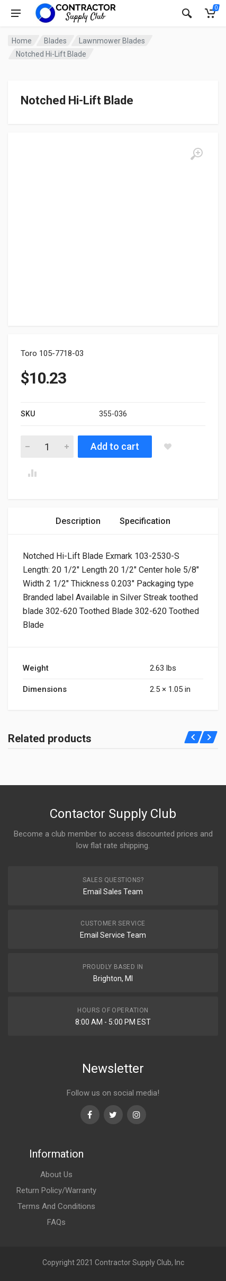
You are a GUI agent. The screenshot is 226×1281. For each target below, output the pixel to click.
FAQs (56, 1222)
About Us (56, 1174)
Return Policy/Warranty (56, 1190)
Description (78, 521)
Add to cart (115, 446)
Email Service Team (113, 935)
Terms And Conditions (56, 1206)
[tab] (78, 521)
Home (22, 41)
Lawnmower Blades (112, 41)
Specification (145, 521)
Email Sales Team (113, 891)
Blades (55, 41)
